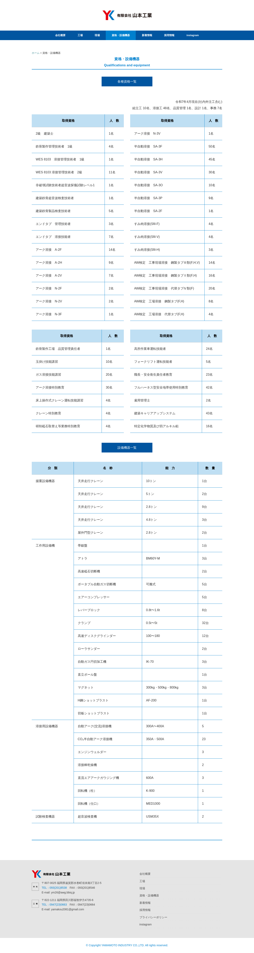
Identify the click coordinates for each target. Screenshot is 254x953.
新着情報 (147, 35)
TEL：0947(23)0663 (54, 904)
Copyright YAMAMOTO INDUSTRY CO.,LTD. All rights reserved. (128, 945)
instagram (193, 35)
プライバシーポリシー (153, 917)
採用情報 (169, 35)
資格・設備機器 (121, 35)
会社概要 (60, 35)
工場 (80, 35)
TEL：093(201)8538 (54, 887)
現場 (97, 35)
